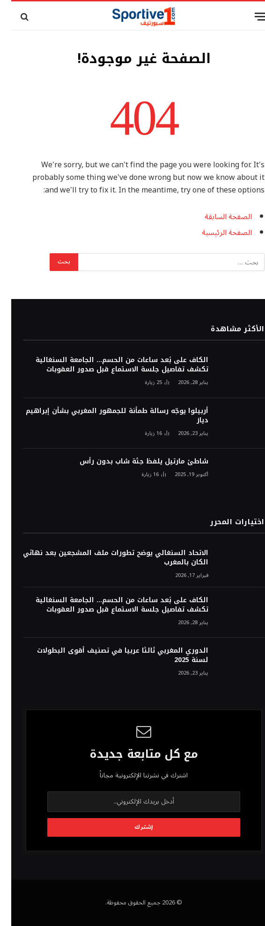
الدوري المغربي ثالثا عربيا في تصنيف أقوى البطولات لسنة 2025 (111, 655)
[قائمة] (249, 16)
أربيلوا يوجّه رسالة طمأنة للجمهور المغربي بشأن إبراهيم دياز (106, 415)
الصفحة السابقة (217, 217)
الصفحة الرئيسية (216, 233)
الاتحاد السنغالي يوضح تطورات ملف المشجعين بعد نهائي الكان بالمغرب (104, 557)
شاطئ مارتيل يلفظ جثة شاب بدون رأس (132, 461)
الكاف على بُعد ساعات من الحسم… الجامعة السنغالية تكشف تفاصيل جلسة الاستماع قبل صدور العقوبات (110, 365)
